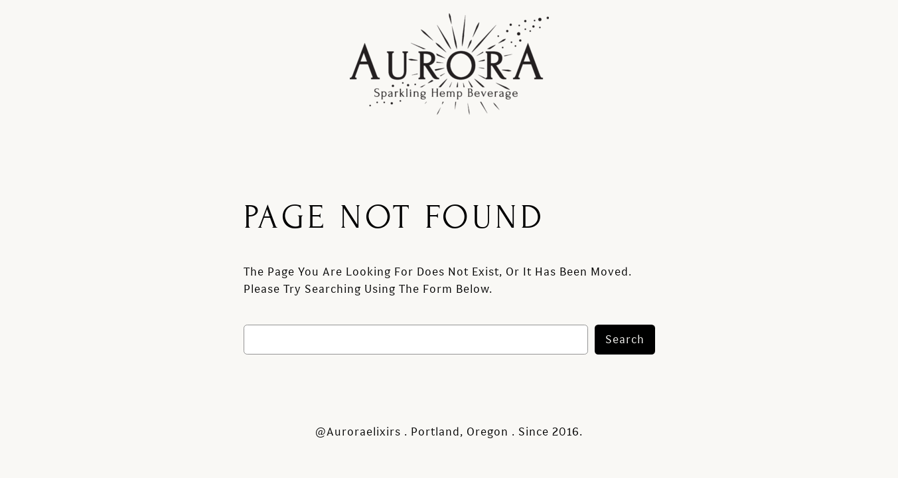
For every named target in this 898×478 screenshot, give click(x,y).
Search (624, 340)
